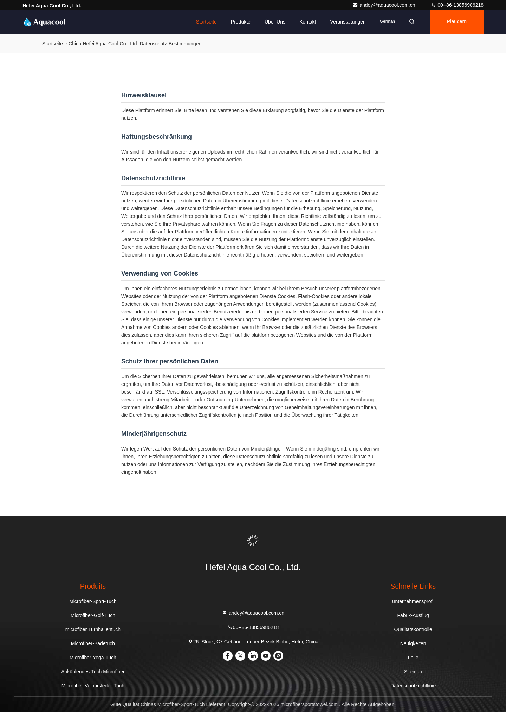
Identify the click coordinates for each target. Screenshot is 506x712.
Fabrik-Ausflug (413, 615)
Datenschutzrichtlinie (413, 685)
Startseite (206, 22)
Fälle (413, 657)
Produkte (241, 22)
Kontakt (307, 22)
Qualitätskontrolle (413, 629)
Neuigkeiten (413, 643)
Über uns (275, 22)
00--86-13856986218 (457, 5)
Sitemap (413, 671)
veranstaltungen (347, 22)
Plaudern (457, 22)
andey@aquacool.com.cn (384, 5)
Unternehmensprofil (413, 601)
